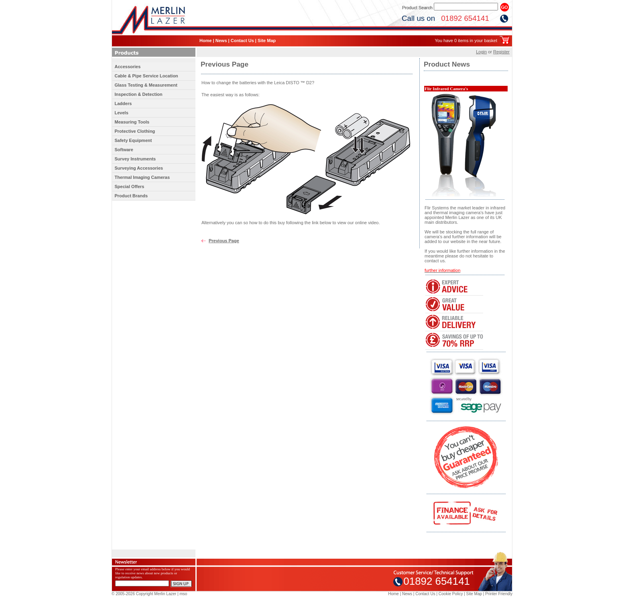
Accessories (128, 66)
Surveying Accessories (139, 168)
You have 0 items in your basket (466, 40)
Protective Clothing (135, 131)
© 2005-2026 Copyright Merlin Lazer (144, 594)
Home (205, 40)
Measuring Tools (132, 122)
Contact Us (242, 40)
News (221, 40)
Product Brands (131, 195)
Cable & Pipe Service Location (146, 75)
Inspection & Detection (139, 94)
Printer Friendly (498, 594)
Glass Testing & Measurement (146, 85)
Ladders (123, 103)
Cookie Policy (451, 594)
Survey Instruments (135, 158)
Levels (121, 112)
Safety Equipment (133, 140)
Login (481, 51)
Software (124, 149)
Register (501, 51)
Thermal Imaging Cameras (142, 177)
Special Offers (129, 186)
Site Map (267, 40)
